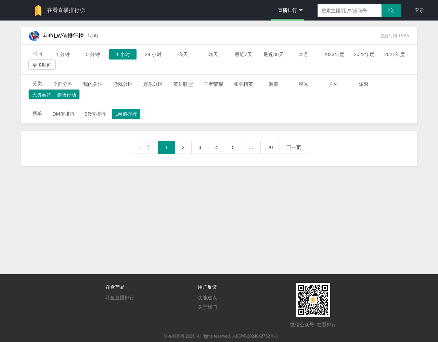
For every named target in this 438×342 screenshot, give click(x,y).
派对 (364, 84)
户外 (333, 84)
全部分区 (63, 84)
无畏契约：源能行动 (54, 94)
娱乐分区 (153, 84)
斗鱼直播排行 (119, 297)
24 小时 (153, 54)
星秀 (303, 84)
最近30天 (273, 54)
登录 (419, 10)
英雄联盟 (183, 84)
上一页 (144, 147)
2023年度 (333, 54)
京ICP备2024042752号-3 (255, 336)
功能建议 (207, 297)
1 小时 (123, 54)
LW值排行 (126, 114)
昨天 (213, 54)
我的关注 (93, 84)
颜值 (273, 84)
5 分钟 (93, 54)
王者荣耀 (213, 84)
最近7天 (243, 54)
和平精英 (243, 84)
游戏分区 (123, 84)
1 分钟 (63, 54)
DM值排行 (63, 114)
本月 (303, 54)
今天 (183, 54)
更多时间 (42, 65)
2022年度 (364, 54)
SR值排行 (95, 114)
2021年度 (394, 54)
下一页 (294, 147)
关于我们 (207, 307)
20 (270, 147)
